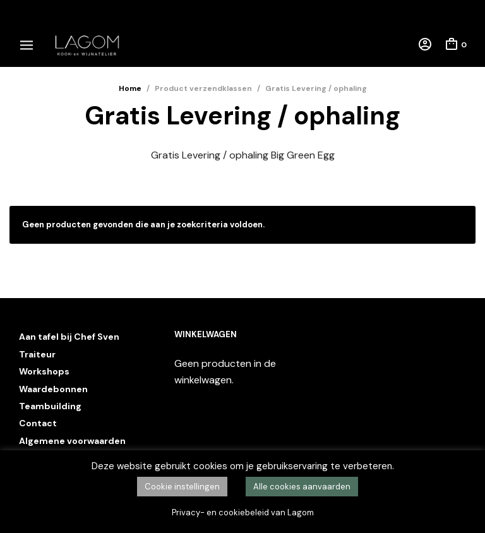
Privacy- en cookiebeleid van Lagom (243, 512)
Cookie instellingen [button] (182, 486)
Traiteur (37, 354)
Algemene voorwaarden (72, 440)
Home (130, 88)
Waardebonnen (53, 389)
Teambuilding (50, 406)
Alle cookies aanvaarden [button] (301, 486)
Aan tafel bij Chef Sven (69, 336)
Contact (38, 423)
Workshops (44, 371)
